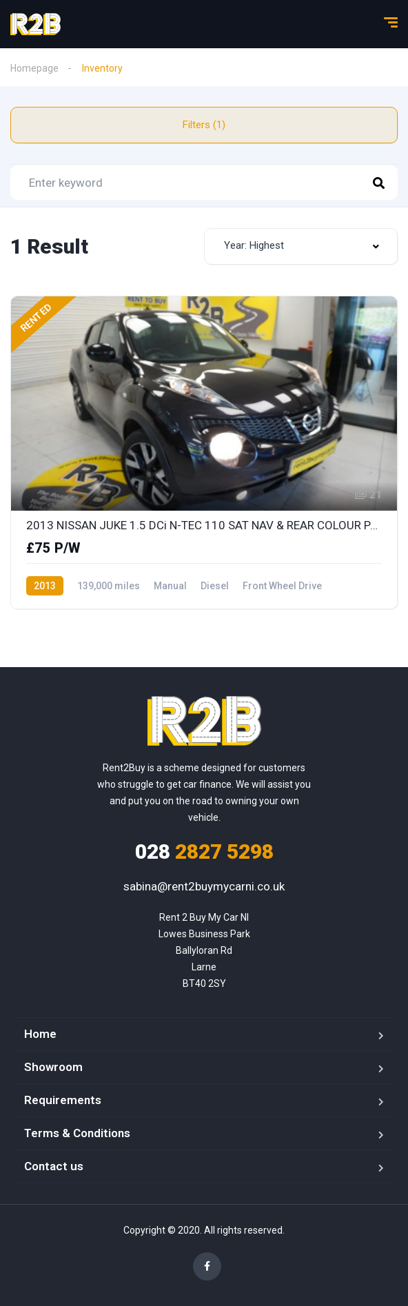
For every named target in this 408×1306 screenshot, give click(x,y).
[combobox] (301, 246)
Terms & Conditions (77, 1133)
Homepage (34, 68)
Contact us (53, 1166)
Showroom (53, 1067)
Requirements (62, 1100)
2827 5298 (204, 851)
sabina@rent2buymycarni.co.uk (204, 886)
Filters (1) (204, 125)
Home (40, 1034)
